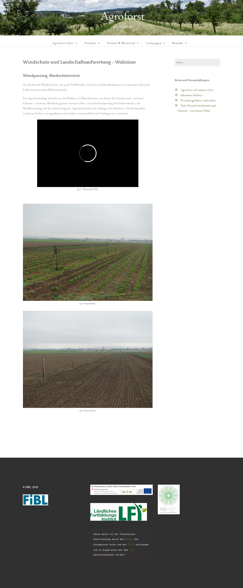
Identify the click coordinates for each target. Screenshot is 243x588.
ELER (131, 545)
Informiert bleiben (191, 95)
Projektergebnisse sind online (198, 101)
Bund (128, 539)
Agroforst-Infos (65, 43)
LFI (131, 550)
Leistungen (156, 43)
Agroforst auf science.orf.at (197, 90)
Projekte (93, 43)
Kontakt (179, 43)
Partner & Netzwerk (123, 43)
